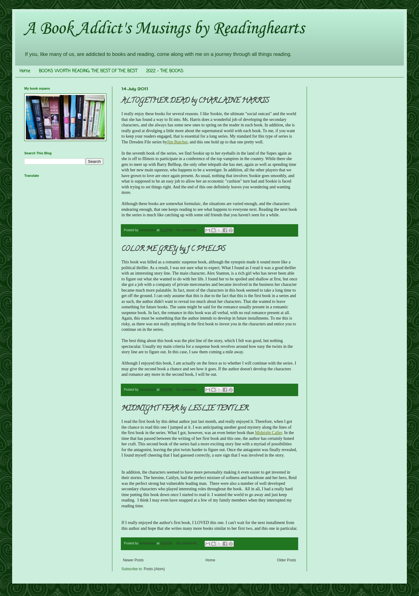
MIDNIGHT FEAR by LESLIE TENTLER (184, 409)
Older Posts (286, 560)
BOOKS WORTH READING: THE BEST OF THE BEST (88, 71)
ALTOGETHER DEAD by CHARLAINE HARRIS (195, 101)
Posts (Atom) (154, 569)
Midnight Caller (268, 432)
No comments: (187, 230)
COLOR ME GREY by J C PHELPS (173, 249)
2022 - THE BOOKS (164, 71)
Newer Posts (133, 560)
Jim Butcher (177, 142)
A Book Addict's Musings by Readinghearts (164, 29)
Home (24, 71)
